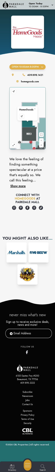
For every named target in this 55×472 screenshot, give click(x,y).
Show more (18, 186)
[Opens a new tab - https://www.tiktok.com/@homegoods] (41, 207)
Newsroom (27, 396)
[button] (41, 4)
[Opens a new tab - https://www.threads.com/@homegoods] (34, 207)
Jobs (27, 400)
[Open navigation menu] (27, 465)
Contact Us (27, 404)
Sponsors (27, 411)
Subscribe (27, 392)
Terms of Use (27, 419)
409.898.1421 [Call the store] (35, 75)
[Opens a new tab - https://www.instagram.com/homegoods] (14, 207)
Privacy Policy (27, 415)
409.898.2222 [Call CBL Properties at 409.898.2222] (27, 383)
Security (27, 423)
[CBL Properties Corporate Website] (27, 431)
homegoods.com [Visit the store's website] (30, 81)
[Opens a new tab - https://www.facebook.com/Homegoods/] (27, 207)
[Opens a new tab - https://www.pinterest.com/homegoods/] (21, 207)
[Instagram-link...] (16, 252)
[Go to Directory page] (12, 467)
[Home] (14, 4)
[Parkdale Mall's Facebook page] (27, 351)
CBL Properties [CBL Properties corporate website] (20, 444)
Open (27, 66)
